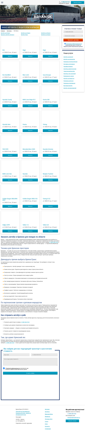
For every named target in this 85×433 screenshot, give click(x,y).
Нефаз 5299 (6, 225)
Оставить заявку (30, 373)
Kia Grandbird (6, 75)
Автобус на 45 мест (25, 33)
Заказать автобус (73, 40)
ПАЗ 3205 (5, 149)
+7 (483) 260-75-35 (65, 2)
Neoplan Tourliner (48, 174)
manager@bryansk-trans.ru (73, 417)
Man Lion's (26, 75)
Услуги (46, 421)
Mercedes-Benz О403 (29, 149)
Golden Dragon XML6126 (30, 198)
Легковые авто (48, 419)
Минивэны (47, 416)
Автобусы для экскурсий (70, 73)
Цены (46, 424)
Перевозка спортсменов (69, 83)
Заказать (10, 56)
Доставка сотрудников (69, 64)
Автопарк (47, 409)
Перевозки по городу (69, 76)
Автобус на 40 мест (5, 33)
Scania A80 (46, 99)
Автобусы (47, 411)
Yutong (45, 124)
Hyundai (25, 174)
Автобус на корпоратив (69, 59)
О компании (48, 428)
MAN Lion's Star (7, 174)
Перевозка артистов (68, 81)
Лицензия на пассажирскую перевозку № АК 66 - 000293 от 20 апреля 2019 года (23, 413)
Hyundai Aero (6, 124)
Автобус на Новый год (69, 78)
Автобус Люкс (24, 34)
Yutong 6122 (46, 198)
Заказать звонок (77, 2)
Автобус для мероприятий (70, 88)
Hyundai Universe (48, 149)
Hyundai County (7, 99)
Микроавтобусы (49, 414)
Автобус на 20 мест (45, 34)
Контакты (47, 426)
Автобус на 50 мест (45, 33)
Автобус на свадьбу (68, 57)
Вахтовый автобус (68, 85)
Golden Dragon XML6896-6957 (10, 199)
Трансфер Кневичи (68, 66)
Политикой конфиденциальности (74, 43)
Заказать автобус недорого (7, 34)
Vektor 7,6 (26, 225)
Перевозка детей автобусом (70, 61)
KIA (3, 50)
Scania (25, 124)
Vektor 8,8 (46, 225)
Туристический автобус (69, 71)
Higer (24, 50)
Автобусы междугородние (70, 69)
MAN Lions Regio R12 (29, 99)
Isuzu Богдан (47, 75)
